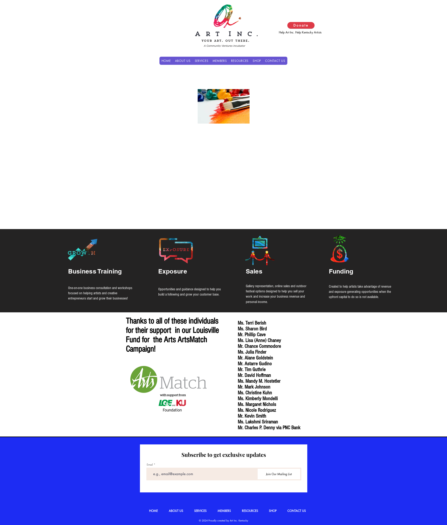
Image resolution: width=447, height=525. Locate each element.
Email (150, 464)
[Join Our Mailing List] (279, 474)
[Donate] (301, 25)
